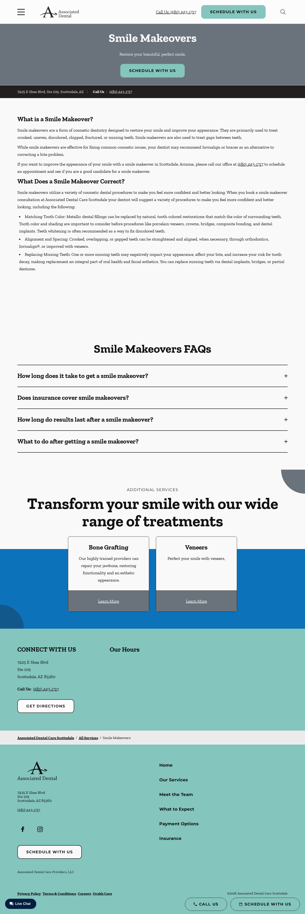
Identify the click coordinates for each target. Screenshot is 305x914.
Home (166, 765)
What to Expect (176, 809)
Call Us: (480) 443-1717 (176, 11)
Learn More (108, 601)
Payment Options (179, 823)
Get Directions (45, 706)
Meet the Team (176, 794)
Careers (84, 893)
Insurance (170, 838)
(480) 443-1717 (120, 91)
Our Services (173, 779)
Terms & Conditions (59, 893)
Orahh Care (102, 893)
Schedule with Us (233, 12)
